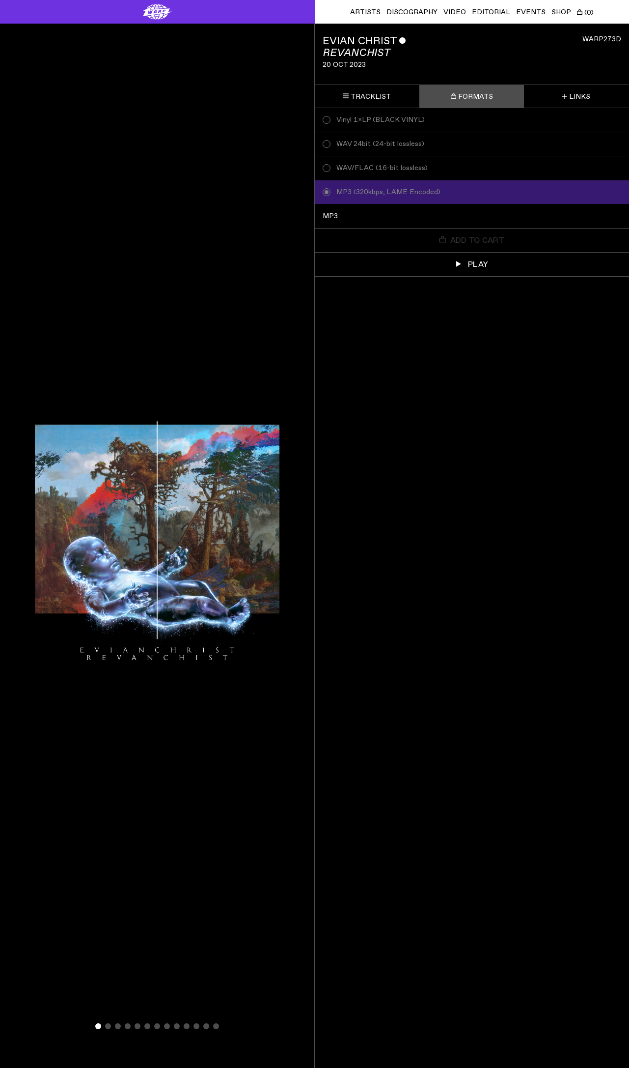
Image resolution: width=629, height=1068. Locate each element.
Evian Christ (360, 41)
